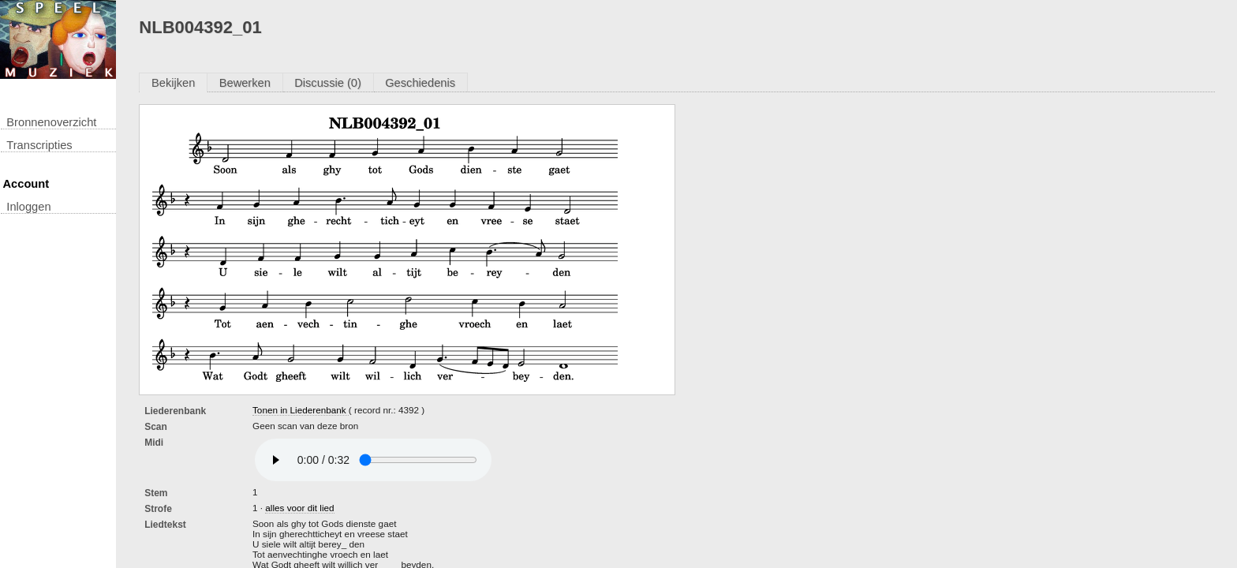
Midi (153, 442)
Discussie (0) (327, 83)
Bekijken (173, 83)
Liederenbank (175, 411)
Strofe (158, 508)
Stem (155, 493)
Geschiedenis (420, 83)
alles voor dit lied (299, 508)
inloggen (28, 206)
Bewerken (245, 83)
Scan (155, 426)
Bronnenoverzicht (51, 122)
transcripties (39, 145)
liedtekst (165, 524)
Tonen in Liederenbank (300, 410)
